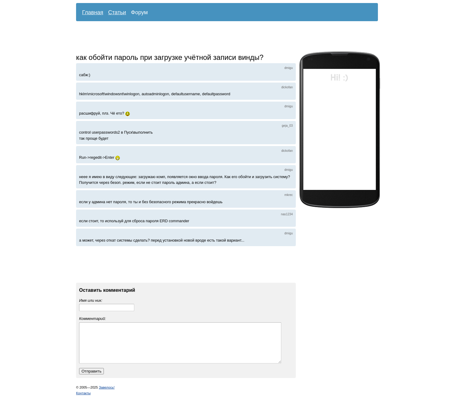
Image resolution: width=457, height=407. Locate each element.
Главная (92, 12)
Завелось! (106, 394)
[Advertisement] (222, 37)
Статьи (117, 12)
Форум (139, 12)
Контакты (83, 400)
